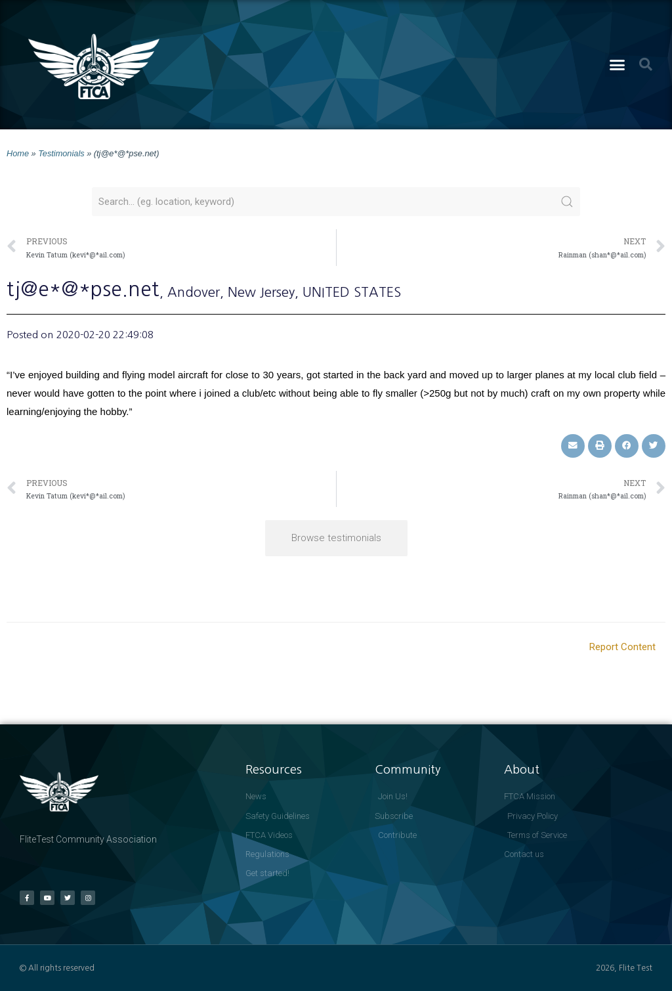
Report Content (622, 647)
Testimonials (61, 153)
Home (18, 153)
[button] (617, 65)
